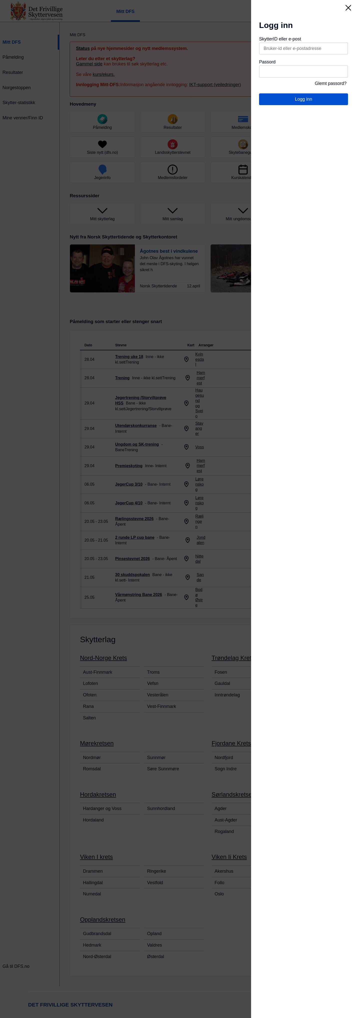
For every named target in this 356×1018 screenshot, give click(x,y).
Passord (267, 61)
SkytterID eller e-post (280, 38)
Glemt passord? (331, 83)
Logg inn (303, 99)
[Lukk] (348, 7)
